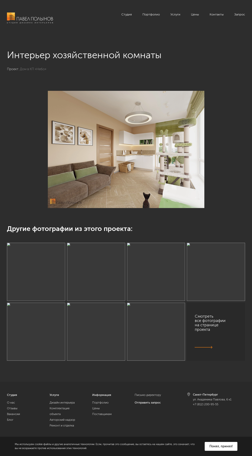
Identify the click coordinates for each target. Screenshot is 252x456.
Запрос (239, 14)
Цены (195, 14)
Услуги (175, 14)
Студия (126, 14)
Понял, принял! (221, 446)
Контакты (217, 14)
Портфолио (151, 14)
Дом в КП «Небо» (33, 65)
